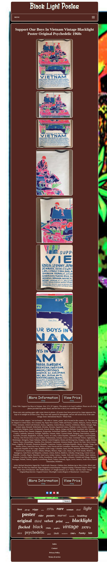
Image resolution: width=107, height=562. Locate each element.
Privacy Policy (54, 553)
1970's (86, 527)
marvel (62, 515)
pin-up (27, 510)
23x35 (56, 533)
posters (50, 515)
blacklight (82, 520)
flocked (24, 527)
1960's (73, 533)
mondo (71, 516)
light (87, 508)
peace (49, 534)
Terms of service (55, 557)
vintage (71, 526)
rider (40, 515)
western (64, 533)
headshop (82, 515)
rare (60, 508)
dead (78, 510)
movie (67, 522)
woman (70, 509)
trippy (35, 509)
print (59, 521)
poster (28, 514)
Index (54, 544)
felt (90, 533)
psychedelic (35, 532)
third (38, 521)
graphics (57, 528)
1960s (48, 528)
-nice (19, 533)
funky (82, 533)
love (19, 509)
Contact (54, 548)
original (24, 520)
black (38, 526)
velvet (48, 521)
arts (42, 510)
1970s (50, 509)
